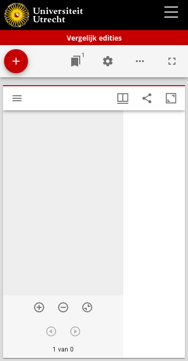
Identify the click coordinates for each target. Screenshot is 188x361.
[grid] (154, 234)
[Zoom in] (39, 307)
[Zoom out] (63, 307)
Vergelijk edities (94, 38)
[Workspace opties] (140, 61)
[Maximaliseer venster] (171, 98)
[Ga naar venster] (76, 61)
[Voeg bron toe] (16, 61)
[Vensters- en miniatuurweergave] (123, 98)
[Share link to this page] (147, 98)
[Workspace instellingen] (108, 61)
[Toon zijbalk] (17, 98)
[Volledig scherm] (172, 61)
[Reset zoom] (87, 307)
